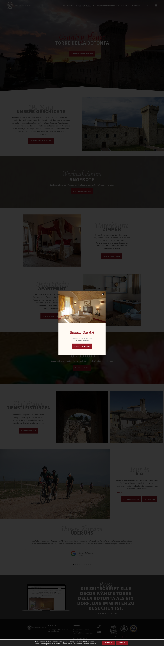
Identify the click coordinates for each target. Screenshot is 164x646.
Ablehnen (122, 643)
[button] (102, 294)
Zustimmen (108, 643)
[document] (82, 323)
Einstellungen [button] (44, 644)
